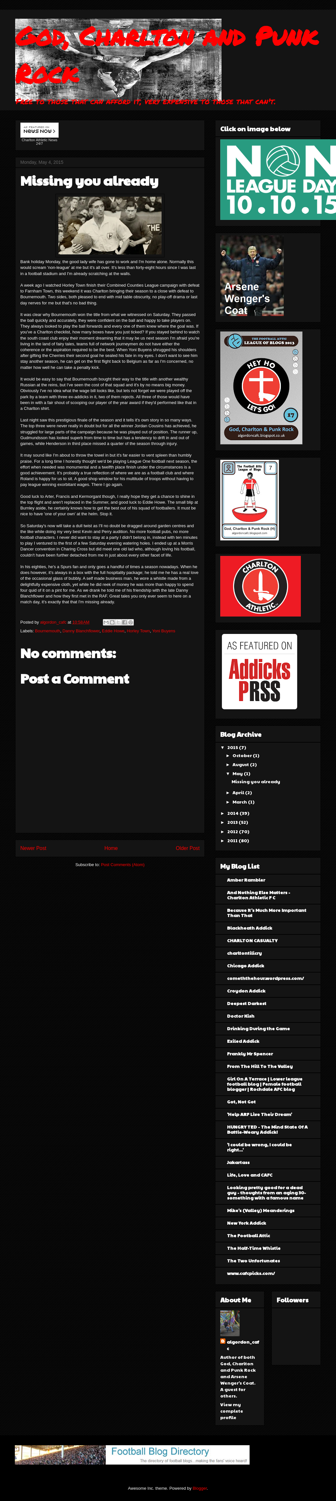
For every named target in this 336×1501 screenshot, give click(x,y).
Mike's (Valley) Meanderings (260, 1210)
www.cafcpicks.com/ (251, 1273)
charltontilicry (244, 953)
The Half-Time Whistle (254, 1248)
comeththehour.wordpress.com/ (265, 978)
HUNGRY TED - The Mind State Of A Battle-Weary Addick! (267, 1129)
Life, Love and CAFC (249, 1174)
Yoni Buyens (163, 630)
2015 (233, 747)
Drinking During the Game (258, 1028)
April (238, 792)
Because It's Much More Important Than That (266, 912)
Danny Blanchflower (81, 630)
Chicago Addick (245, 965)
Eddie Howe (113, 630)
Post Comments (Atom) (122, 864)
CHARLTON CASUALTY (252, 940)
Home (111, 848)
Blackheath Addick (249, 927)
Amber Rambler (246, 879)
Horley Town (138, 630)
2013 (233, 822)
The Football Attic (248, 1235)
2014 (233, 813)
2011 (233, 840)
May (238, 773)
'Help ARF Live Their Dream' (259, 1114)
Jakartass (238, 1162)
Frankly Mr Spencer (250, 1053)
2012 (233, 831)
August (241, 764)
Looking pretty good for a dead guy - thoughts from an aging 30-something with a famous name (266, 1192)
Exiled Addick (243, 1041)
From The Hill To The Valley (260, 1066)
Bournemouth (47, 630)
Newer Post (33, 848)
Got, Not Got (241, 1101)
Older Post (188, 848)
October (242, 755)
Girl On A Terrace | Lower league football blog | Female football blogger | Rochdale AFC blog (264, 1083)
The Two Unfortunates (253, 1260)
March (240, 801)
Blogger (200, 1488)
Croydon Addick (246, 990)
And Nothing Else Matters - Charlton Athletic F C (258, 895)
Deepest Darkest (246, 1003)
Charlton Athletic (34, 140)
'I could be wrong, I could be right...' (259, 1147)
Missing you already (256, 781)
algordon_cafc (53, 622)
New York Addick (246, 1223)
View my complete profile (231, 1410)
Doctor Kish (240, 1015)
